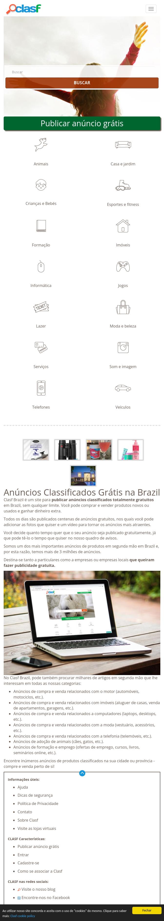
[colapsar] (151, 9)
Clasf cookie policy (22, 916)
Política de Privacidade (38, 803)
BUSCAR (82, 82)
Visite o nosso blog (36, 889)
